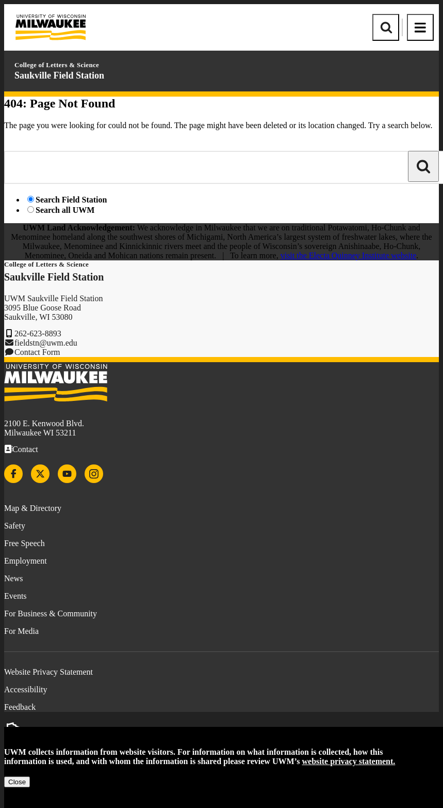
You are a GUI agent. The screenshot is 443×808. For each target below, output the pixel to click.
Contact (25, 449)
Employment (25, 560)
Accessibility (25, 689)
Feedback (20, 707)
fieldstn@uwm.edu (45, 342)
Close (17, 782)
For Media (21, 631)
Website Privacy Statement (48, 671)
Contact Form (37, 352)
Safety (14, 525)
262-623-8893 (37, 333)
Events (15, 596)
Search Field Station (71, 199)
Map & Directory (32, 508)
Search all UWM (65, 210)
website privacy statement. (349, 761)
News (13, 578)
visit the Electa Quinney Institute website (349, 255)
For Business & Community (50, 613)
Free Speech (24, 543)
